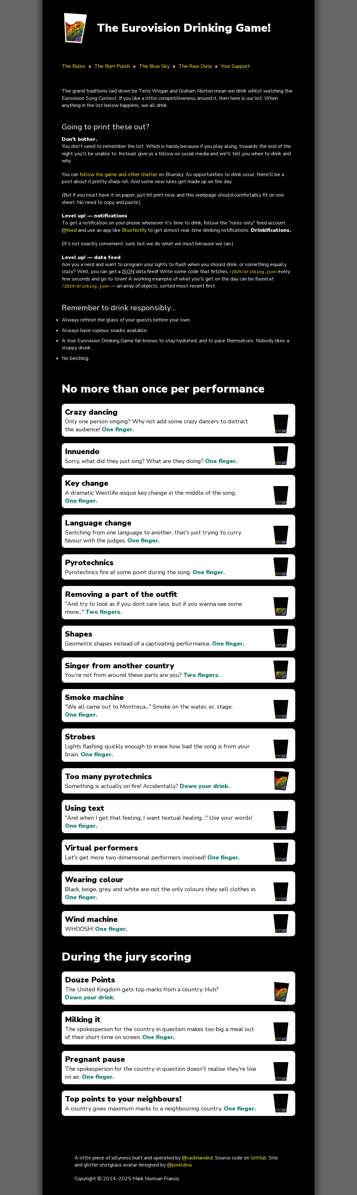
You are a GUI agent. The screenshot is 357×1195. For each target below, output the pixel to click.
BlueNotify (134, 230)
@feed (69, 230)
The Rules (73, 66)
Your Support (235, 66)
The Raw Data (195, 66)
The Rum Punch (112, 66)
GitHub (258, 1157)
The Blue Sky (154, 66)
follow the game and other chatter (118, 174)
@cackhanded (197, 1157)
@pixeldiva (179, 1164)
